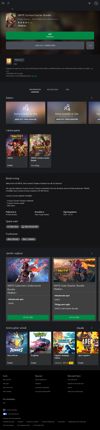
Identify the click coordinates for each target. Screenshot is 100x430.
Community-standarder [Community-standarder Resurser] (42, 387)
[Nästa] (91, 98)
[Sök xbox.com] (9, 3)
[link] (17, 151)
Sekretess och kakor (32, 421)
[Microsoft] (50, 1)
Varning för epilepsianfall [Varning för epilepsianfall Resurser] (42, 391)
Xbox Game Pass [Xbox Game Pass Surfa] (8, 387)
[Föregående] (86, 98)
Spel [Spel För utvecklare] (4, 403)
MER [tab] (67, 89)
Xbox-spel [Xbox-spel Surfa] (6, 383)
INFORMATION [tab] (35, 89)
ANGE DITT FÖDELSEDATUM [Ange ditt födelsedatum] (25, 119)
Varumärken (61, 421)
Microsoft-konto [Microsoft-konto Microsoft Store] (72, 379)
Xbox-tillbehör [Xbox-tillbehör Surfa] (7, 391)
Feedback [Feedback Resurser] (38, 383)
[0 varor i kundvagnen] (90, 3)
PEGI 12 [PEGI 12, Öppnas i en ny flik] (19, 60)
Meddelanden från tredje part (77, 421)
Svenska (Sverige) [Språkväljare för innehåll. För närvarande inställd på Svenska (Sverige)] (12, 410)
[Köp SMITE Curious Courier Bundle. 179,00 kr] (50, 36)
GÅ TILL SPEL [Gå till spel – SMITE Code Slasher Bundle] (74, 317)
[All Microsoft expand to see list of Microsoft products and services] (3, 3)
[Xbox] (6, 9)
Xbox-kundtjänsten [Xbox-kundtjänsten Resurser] (40, 379)
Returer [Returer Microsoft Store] (70, 387)
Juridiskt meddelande (48, 421)
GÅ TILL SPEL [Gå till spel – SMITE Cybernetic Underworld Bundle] (28, 317)
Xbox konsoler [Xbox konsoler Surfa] (7, 379)
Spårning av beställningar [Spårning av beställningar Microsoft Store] (75, 391)
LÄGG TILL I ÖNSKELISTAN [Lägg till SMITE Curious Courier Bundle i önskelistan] (45, 45)
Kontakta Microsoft (8, 421)
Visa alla (80, 327)
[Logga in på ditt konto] (96, 3)
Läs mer (34, 76)
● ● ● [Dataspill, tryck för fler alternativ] (90, 45)
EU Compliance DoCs (23, 425)
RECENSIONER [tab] (52, 89)
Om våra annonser (8, 425)
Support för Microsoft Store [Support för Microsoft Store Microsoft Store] (76, 383)
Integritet (20, 421)
